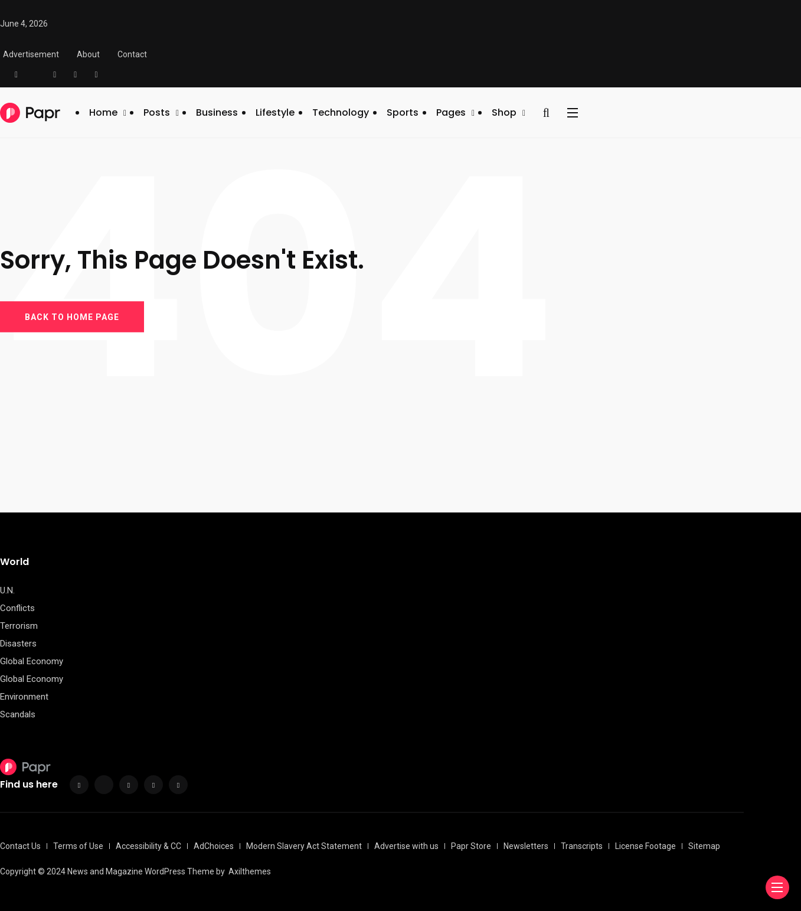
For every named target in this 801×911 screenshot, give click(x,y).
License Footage (645, 846)
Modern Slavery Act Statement (304, 846)
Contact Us (20, 846)
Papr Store (471, 846)
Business (217, 112)
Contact (132, 54)
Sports (403, 112)
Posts (156, 112)
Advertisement (31, 54)
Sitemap (704, 846)
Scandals (17, 714)
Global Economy (31, 661)
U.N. (7, 590)
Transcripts (582, 846)
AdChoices (214, 846)
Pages (451, 112)
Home (103, 112)
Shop (504, 112)
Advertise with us (406, 846)
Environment (24, 696)
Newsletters (526, 846)
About (88, 54)
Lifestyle (275, 112)
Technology (340, 112)
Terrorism (19, 626)
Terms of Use (78, 846)
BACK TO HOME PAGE (72, 316)
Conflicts (17, 608)
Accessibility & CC (148, 846)
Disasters (18, 643)
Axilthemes (249, 871)
